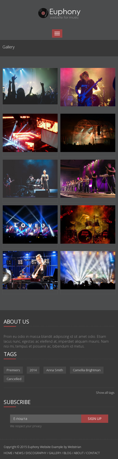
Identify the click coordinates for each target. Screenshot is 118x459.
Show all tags (105, 392)
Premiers (13, 370)
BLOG (67, 453)
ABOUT (79, 453)
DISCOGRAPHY (36, 453)
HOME (8, 453)
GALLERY (55, 453)
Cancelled (14, 379)
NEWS (19, 453)
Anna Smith (54, 370)
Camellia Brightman (87, 370)
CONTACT (93, 453)
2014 (33, 370)
